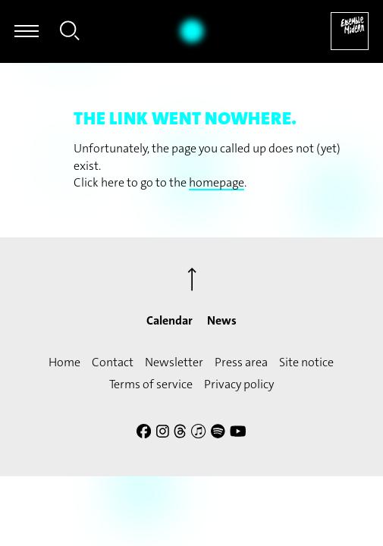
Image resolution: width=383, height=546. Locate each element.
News (222, 320)
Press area (241, 362)
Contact (112, 362)
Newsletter (174, 362)
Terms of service (151, 384)
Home (64, 362)
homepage (216, 182)
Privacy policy (239, 384)
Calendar (169, 320)
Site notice (306, 362)
